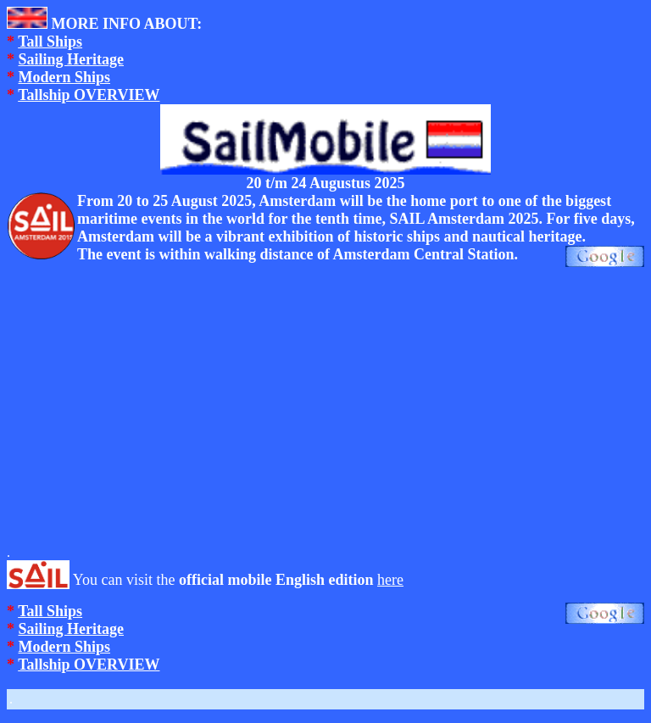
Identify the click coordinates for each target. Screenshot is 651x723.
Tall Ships (50, 41)
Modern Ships (65, 77)
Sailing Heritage (72, 59)
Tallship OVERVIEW (88, 94)
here (390, 579)
